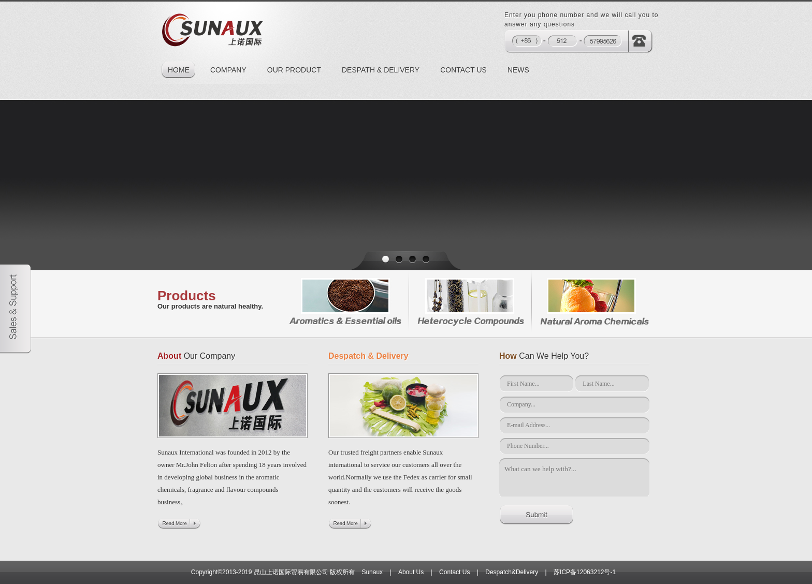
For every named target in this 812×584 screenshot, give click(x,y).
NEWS (518, 70)
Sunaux (372, 572)
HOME (179, 70)
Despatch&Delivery (511, 572)
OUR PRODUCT (294, 70)
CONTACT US (463, 70)
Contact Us (454, 572)
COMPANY (228, 70)
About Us (411, 572)
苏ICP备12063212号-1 (585, 572)
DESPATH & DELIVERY (380, 70)
